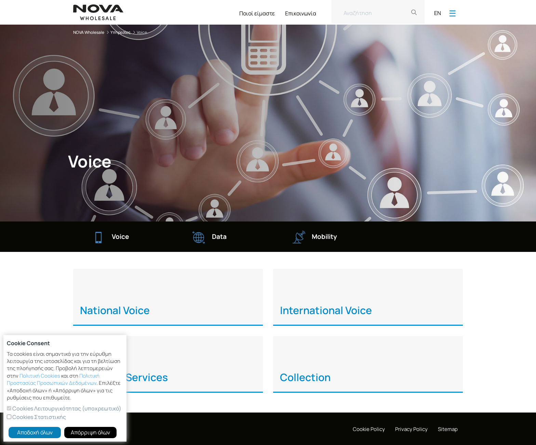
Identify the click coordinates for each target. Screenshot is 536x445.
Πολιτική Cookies (39, 375)
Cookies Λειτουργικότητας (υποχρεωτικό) (66, 408)
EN (437, 13)
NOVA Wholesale (88, 32)
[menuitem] (257, 12)
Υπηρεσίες (120, 32)
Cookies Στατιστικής (38, 417)
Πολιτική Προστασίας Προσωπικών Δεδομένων (53, 379)
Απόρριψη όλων (90, 432)
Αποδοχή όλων (35, 432)
